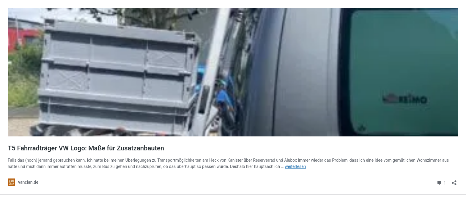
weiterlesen (295, 166)
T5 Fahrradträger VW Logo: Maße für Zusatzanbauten (86, 148)
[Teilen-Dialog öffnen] (454, 180)
